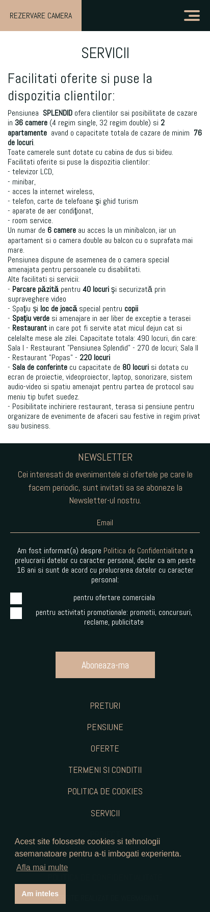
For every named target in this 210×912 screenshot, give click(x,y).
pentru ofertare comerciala (82, 597)
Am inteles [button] (40, 894)
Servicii (105, 813)
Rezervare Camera (41, 15)
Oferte (105, 748)
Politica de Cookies (105, 791)
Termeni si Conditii (105, 769)
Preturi (105, 705)
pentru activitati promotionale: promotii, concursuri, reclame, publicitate (101, 617)
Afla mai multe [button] (42, 867)
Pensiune (105, 727)
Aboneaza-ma (105, 665)
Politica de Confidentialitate (145, 550)
